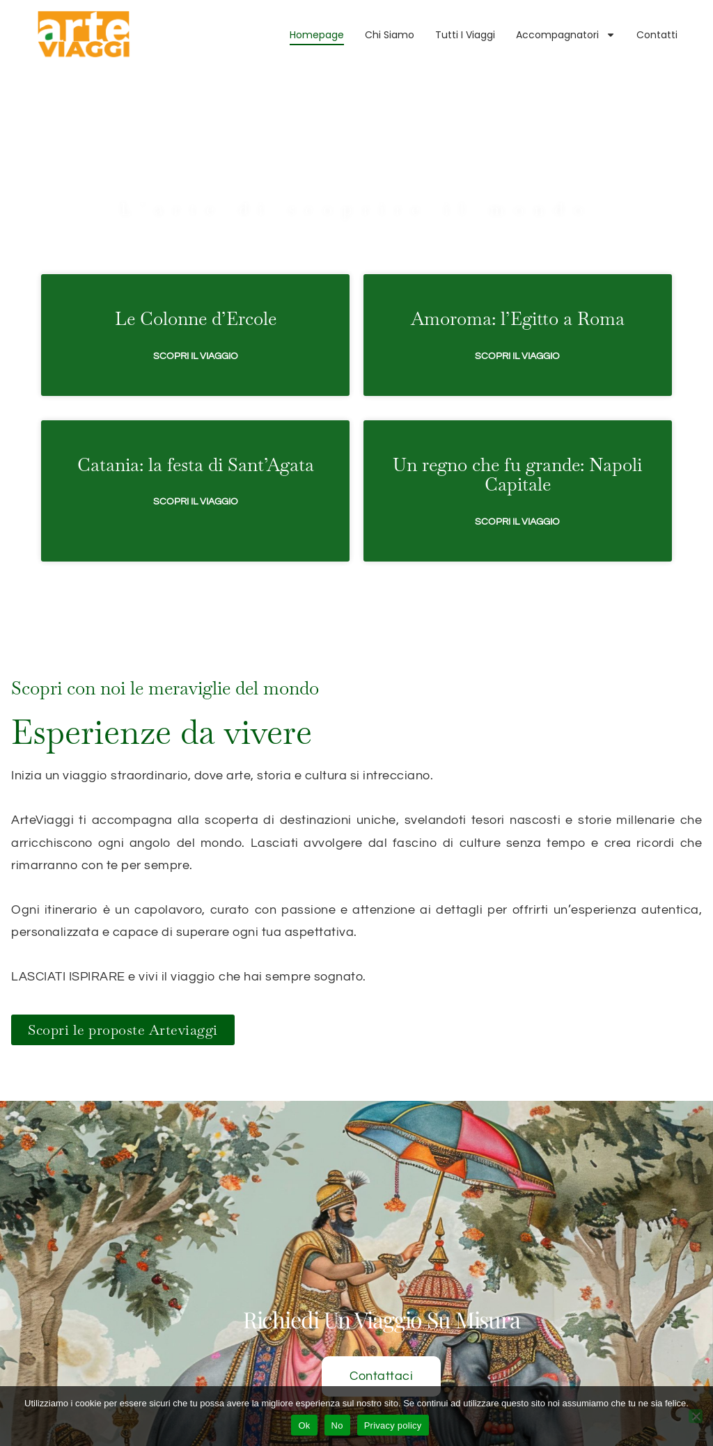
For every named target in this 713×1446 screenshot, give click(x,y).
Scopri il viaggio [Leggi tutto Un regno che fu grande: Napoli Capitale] (517, 472)
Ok (304, 1425)
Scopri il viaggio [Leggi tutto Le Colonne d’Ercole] (195, 305)
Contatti (656, 35)
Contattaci (381, 1362)
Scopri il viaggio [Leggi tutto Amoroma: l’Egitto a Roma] (517, 305)
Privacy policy (393, 1425)
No (337, 1425)
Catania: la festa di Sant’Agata (195, 414)
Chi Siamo (389, 35)
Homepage (317, 35)
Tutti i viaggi (465, 35)
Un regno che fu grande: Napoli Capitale (517, 424)
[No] (696, 1416)
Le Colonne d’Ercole (195, 268)
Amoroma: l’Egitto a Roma (518, 268)
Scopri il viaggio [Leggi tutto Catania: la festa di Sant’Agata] (195, 451)
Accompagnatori (566, 34)
